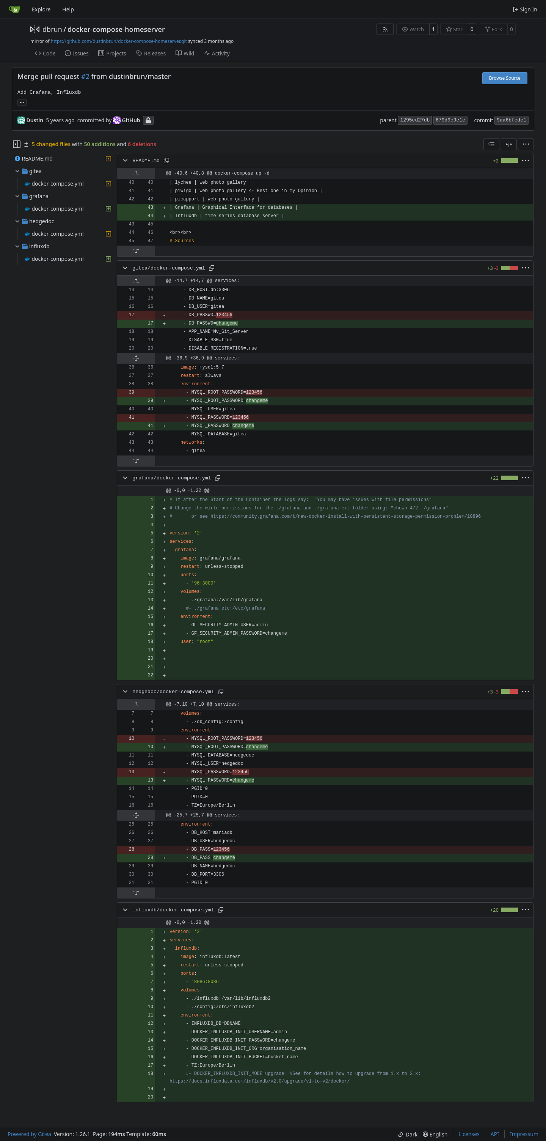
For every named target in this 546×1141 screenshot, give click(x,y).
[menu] (526, 144)
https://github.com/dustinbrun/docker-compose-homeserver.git (119, 41)
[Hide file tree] (16, 144)
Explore (41, 9)
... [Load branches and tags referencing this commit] (22, 101)
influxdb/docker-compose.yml (173, 910)
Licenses (469, 1134)
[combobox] (491, 144)
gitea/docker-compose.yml (168, 268)
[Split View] (509, 144)
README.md (146, 161)
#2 (85, 76)
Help (68, 9)
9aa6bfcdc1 (511, 120)
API (495, 1134)
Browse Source (505, 78)
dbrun (52, 29)
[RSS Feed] (385, 29)
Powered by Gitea (29, 1134)
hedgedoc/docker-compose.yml (173, 692)
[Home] (14, 9)
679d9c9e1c (450, 120)
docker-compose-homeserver (116, 29)
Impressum (524, 1134)
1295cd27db (415, 120)
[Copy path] (166, 160)
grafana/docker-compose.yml (171, 478)
